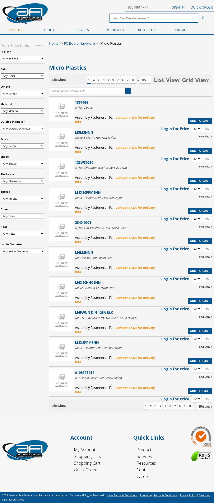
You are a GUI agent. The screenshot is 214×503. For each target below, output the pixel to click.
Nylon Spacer (84, 107)
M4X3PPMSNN (87, 342)
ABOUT (48, 30)
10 (132, 80)
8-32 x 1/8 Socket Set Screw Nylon (98, 378)
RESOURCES (115, 30)
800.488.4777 (138, 7)
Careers (144, 476)
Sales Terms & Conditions (122, 495)
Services (144, 456)
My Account (85, 450)
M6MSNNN (84, 252)
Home (54, 43)
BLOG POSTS (147, 30)
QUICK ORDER (202, 7)
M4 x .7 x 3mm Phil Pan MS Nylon (98, 348)
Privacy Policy (188, 495)
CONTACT (180, 30)
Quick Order (85, 470)
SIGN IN (178, 7)
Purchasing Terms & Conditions (158, 495)
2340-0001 (83, 222)
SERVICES (82, 30)
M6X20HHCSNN (88, 282)
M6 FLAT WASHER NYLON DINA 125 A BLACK (106, 318)
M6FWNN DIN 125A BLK (94, 312)
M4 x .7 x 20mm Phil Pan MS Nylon (99, 198)
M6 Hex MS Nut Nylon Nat (93, 258)
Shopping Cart (87, 463)
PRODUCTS (16, 30)
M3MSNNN (84, 132)
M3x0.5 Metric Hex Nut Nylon (95, 138)
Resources (146, 463)
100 (143, 80)
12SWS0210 (84, 162)
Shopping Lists (87, 456)
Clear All (40, 45)
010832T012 (84, 372)
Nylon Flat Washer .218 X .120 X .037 (100, 228)
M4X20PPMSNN (88, 192)
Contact (144, 470)
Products (145, 450)
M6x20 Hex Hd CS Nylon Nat (94, 288)
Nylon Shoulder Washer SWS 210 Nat (101, 168)
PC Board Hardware (79, 43)
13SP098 (81, 102)
